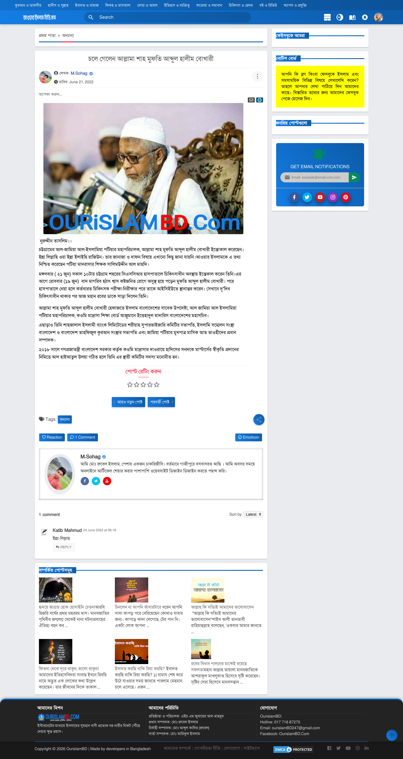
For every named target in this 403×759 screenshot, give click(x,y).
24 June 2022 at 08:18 (99, 530)
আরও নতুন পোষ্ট (129, 402)
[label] (352, 17)
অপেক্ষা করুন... (50, 94)
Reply (66, 547)
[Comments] (364, 17)
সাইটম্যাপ (251, 748)
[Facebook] (329, 750)
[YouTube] (348, 750)
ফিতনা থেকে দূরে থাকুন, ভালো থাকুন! (69, 669)
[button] (91, 17)
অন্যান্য (65, 419)
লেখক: (64, 73)
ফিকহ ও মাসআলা (118, 5)
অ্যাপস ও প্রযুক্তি (295, 5)
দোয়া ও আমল (147, 5)
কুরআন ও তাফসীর (28, 5)
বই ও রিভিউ (268, 5)
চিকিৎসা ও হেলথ (241, 5)
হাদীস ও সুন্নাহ (58, 5)
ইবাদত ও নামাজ (87, 5)
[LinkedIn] (367, 750)
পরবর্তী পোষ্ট (159, 402)
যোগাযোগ (232, 748)
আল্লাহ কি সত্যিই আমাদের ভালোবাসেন (222, 607)
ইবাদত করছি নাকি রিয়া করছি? (140, 669)
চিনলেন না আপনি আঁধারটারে (138, 607)
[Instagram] (358, 750)
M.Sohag (80, 73)
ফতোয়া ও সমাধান (209, 5)
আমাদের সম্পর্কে (177, 748)
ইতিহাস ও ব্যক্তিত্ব (177, 5)
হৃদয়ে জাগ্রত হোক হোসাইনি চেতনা (67, 607)
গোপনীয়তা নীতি (207, 748)
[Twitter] (338, 750)
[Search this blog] (167, 17)
